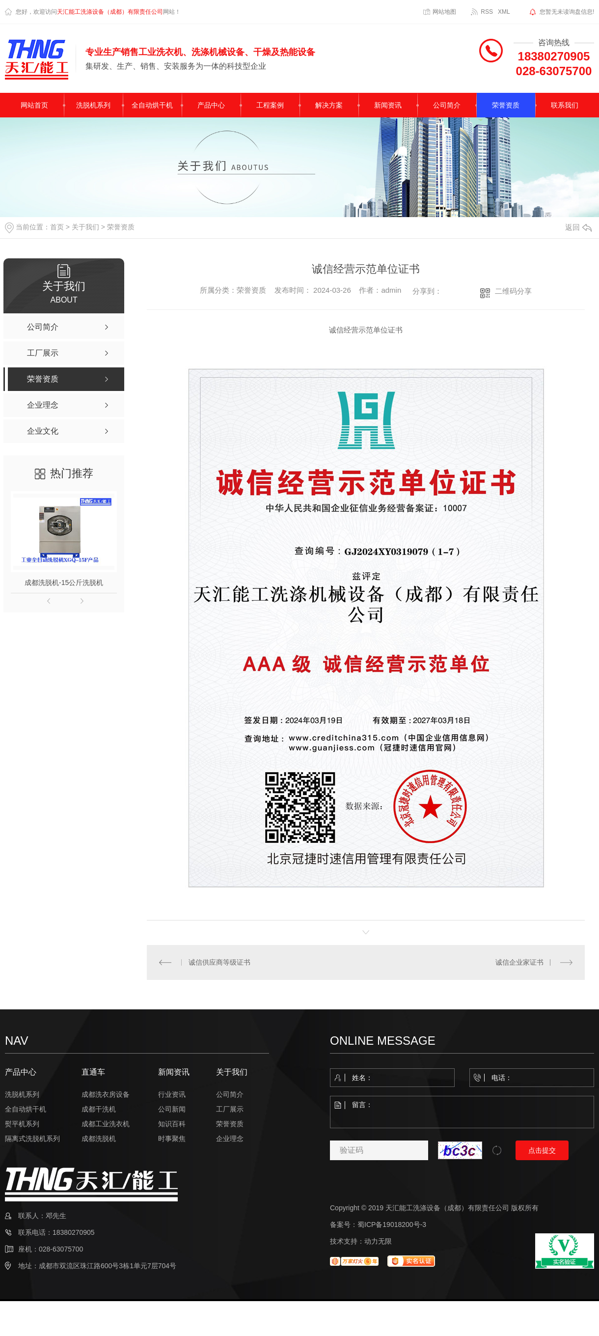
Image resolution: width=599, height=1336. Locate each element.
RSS (487, 11)
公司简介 (447, 105)
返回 (578, 227)
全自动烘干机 (152, 105)
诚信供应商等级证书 (219, 962)
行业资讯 (172, 1094)
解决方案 (329, 105)
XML (504, 11)
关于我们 (85, 227)
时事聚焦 (172, 1138)
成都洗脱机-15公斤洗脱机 (64, 582)
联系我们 (564, 105)
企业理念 (230, 1138)
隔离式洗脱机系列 (32, 1138)
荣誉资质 (505, 105)
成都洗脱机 (99, 1138)
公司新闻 (172, 1109)
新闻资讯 (388, 105)
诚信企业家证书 (519, 962)
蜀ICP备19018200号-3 (391, 1224)
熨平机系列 (22, 1124)
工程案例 (270, 105)
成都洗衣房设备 (106, 1094)
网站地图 (444, 11)
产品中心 (211, 105)
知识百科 (172, 1124)
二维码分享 (513, 291)
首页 (57, 227)
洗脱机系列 (93, 105)
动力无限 (378, 1241)
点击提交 (542, 1150)
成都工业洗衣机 (106, 1124)
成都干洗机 (99, 1109)
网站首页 (34, 105)
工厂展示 (230, 1109)
